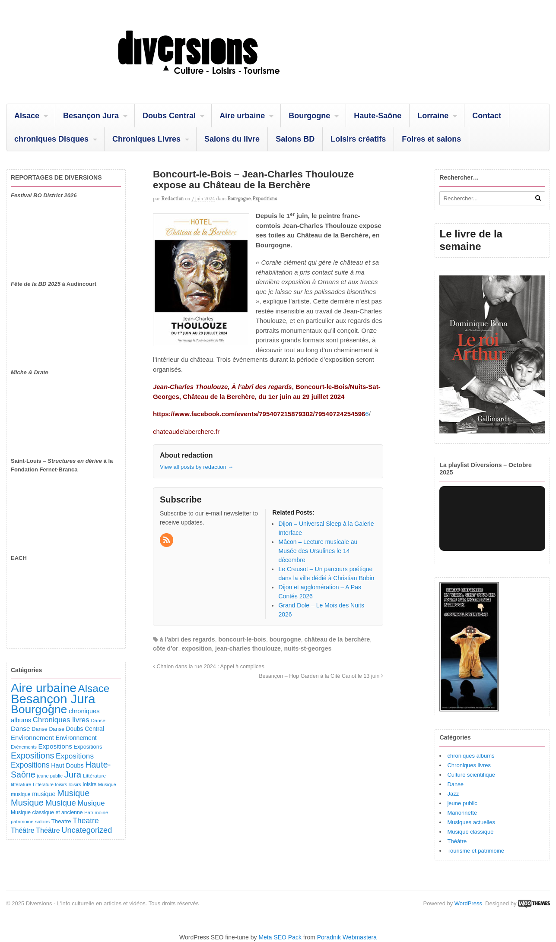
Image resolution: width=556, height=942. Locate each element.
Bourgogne (309, 115)
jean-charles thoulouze (248, 648)
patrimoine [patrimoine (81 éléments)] (22, 821)
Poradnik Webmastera (347, 937)
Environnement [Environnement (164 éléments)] (32, 737)
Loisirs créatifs (358, 139)
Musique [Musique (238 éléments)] (91, 803)
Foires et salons (431, 139)
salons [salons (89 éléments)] (42, 821)
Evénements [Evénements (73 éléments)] (24, 746)
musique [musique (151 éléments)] (43, 793)
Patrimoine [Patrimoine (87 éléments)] (96, 812)
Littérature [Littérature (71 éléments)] (43, 784)
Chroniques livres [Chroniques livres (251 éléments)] (61, 720)
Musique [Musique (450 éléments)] (73, 793)
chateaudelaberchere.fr (186, 431)
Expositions (265, 199)
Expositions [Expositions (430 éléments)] (32, 755)
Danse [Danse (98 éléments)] (56, 729)
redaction (173, 199)
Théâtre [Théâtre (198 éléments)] (22, 830)
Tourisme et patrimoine (475, 850)
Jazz (453, 793)
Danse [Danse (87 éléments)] (98, 720)
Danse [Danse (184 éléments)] (20, 728)
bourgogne (285, 639)
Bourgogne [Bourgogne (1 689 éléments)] (39, 709)
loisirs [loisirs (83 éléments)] (75, 784)
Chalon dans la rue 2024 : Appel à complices (208, 667)
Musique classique (470, 831)
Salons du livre (232, 139)
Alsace (26, 115)
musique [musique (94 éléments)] (21, 794)
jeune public (462, 803)
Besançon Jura (91, 115)
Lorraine (432, 115)
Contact (486, 115)
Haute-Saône (377, 115)
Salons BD (295, 139)
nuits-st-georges (308, 648)
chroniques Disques (51, 139)
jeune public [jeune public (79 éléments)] (49, 775)
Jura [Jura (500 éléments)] (72, 774)
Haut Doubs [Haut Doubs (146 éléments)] (67, 765)
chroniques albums (470, 755)
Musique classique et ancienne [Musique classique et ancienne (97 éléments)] (47, 812)
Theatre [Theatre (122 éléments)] (61, 821)
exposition (196, 648)
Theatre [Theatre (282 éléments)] (85, 820)
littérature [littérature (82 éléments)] (21, 784)
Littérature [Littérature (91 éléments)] (94, 776)
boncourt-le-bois (242, 639)
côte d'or (165, 648)
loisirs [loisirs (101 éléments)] (89, 784)
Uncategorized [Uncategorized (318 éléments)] (86, 830)
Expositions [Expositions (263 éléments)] (75, 756)
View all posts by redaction (196, 467)
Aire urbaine (242, 115)
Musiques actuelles (471, 822)
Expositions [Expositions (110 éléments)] (87, 746)
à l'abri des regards (187, 639)
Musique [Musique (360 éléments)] (60, 802)
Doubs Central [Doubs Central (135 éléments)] (85, 728)
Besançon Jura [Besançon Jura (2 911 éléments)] (53, 699)
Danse (455, 784)
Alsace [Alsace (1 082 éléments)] (93, 688)
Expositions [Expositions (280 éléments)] (30, 765)
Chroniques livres (468, 765)
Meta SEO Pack (280, 937)
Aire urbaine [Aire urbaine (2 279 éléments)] (43, 688)
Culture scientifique (471, 774)
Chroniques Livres (146, 139)
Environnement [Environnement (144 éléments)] (76, 737)
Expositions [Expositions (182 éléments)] (55, 746)
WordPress (468, 903)
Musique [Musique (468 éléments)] (27, 802)
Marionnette (462, 812)
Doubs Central (169, 115)
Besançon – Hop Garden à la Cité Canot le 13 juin (321, 676)
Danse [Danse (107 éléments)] (40, 729)
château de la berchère (337, 639)
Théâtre (457, 841)
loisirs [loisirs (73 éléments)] (61, 784)
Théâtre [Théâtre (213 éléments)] (48, 830)
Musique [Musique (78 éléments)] (107, 784)
